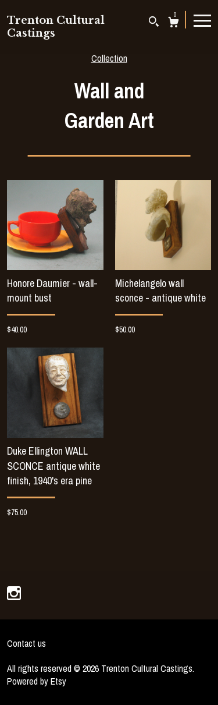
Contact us (26, 643)
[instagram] (14, 594)
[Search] (153, 23)
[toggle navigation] (202, 20)
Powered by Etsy (36, 681)
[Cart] (173, 23)
